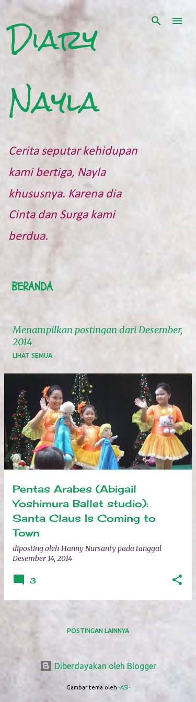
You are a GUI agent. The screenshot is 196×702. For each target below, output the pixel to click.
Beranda (32, 287)
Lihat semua (32, 355)
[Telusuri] (156, 20)
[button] (177, 581)
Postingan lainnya (98, 630)
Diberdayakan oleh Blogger (98, 666)
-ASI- (124, 687)
